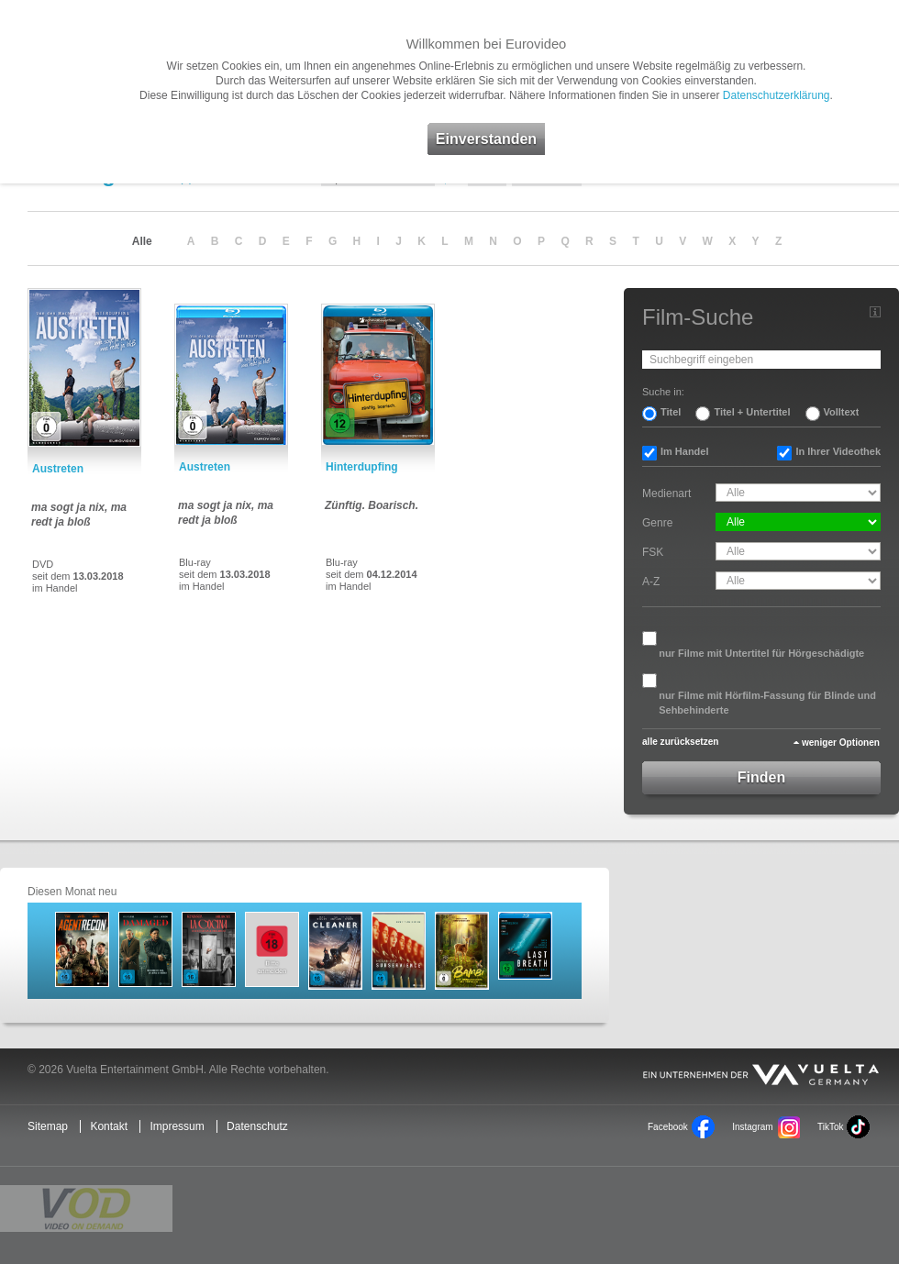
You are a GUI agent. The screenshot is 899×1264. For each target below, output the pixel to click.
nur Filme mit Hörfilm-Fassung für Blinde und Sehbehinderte (767, 702)
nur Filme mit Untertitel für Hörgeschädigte (761, 653)
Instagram (752, 1127)
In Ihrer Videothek (838, 451)
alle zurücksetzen (680, 742)
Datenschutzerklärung (776, 95)
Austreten (57, 468)
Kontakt (109, 1126)
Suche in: (663, 391)
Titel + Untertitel (752, 411)
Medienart (666, 493)
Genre (657, 522)
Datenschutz (257, 1126)
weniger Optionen (841, 742)
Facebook (668, 1127)
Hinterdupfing (362, 466)
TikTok (830, 1127)
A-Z (651, 581)
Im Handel (684, 451)
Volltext (842, 411)
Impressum (177, 1126)
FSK (652, 552)
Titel (670, 411)
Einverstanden (486, 139)
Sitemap (48, 1126)
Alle (142, 241)
